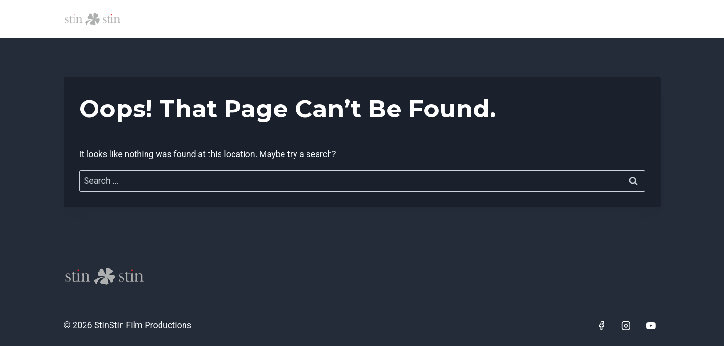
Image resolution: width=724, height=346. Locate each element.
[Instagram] (626, 325)
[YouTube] (651, 325)
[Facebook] (601, 325)
